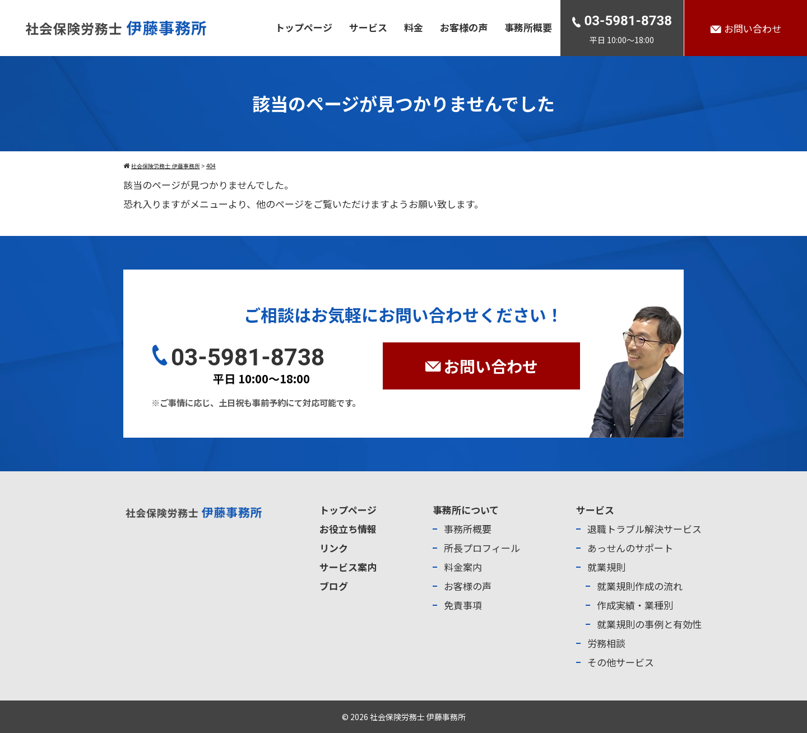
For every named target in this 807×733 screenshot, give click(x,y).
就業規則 (606, 567)
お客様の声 (464, 27)
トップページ (303, 27)
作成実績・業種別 (635, 605)
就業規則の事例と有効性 (649, 624)
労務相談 (606, 643)
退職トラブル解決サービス (644, 528)
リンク (333, 548)
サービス (368, 27)
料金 (413, 27)
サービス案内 (348, 567)
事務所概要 (528, 27)
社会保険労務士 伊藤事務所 (418, 716)
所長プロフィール (482, 548)
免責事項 (463, 605)
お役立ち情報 (348, 528)
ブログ (333, 586)
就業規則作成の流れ (640, 586)
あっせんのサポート (630, 548)
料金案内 (463, 567)
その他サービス (620, 662)
